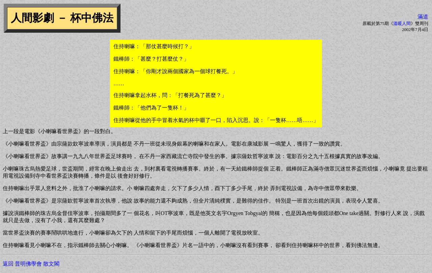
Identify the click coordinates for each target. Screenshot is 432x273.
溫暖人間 (402, 23)
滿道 (422, 17)
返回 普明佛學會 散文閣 (31, 264)
